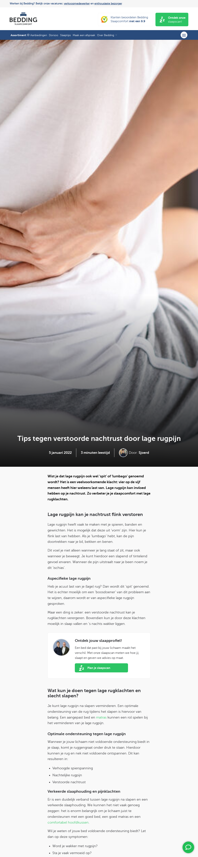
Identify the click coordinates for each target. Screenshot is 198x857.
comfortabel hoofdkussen (68, 822)
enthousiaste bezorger (108, 3)
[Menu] (184, 35)
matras (101, 717)
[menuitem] (19, 35)
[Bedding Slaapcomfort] (23, 18)
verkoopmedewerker (77, 3)
